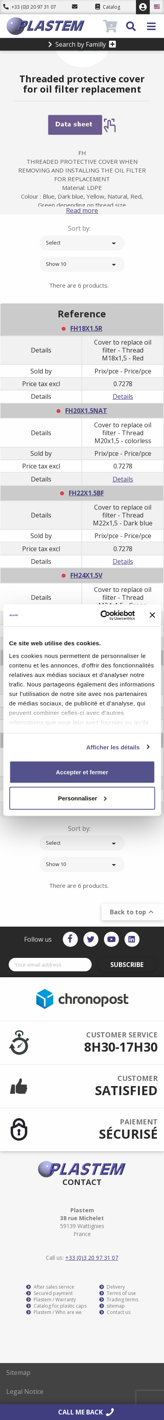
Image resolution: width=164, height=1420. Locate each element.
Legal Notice (24, 1391)
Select (82, 243)
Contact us (114, 1312)
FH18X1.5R (86, 328)
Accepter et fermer (82, 772)
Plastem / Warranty (51, 1300)
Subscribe (126, 964)
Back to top (133, 912)
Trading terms (118, 1300)
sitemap (112, 1306)
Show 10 (82, 264)
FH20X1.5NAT (86, 410)
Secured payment (49, 1293)
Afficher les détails (112, 746)
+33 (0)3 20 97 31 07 (29, 7)
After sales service (50, 1287)
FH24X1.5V (86, 575)
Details (123, 396)
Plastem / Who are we (54, 1312)
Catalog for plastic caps (56, 1306)
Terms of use (117, 1293)
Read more (82, 210)
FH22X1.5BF (86, 493)
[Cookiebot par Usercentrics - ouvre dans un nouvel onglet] (102, 615)
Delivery (112, 1287)
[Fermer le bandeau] (152, 615)
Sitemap (18, 1372)
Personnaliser (82, 797)
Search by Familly (82, 44)
